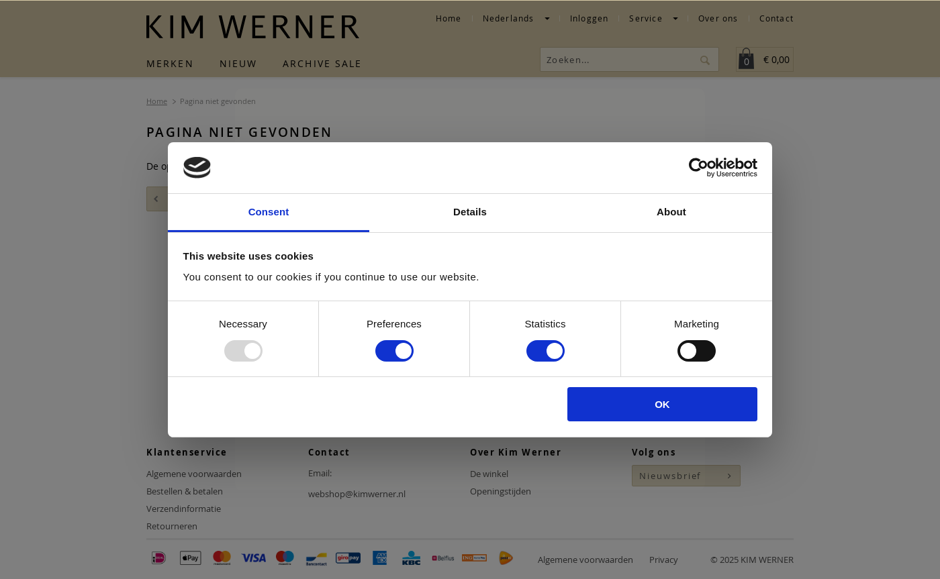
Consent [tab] (268, 211)
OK (662, 404)
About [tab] (671, 211)
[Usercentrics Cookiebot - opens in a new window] (698, 168)
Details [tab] (470, 211)
